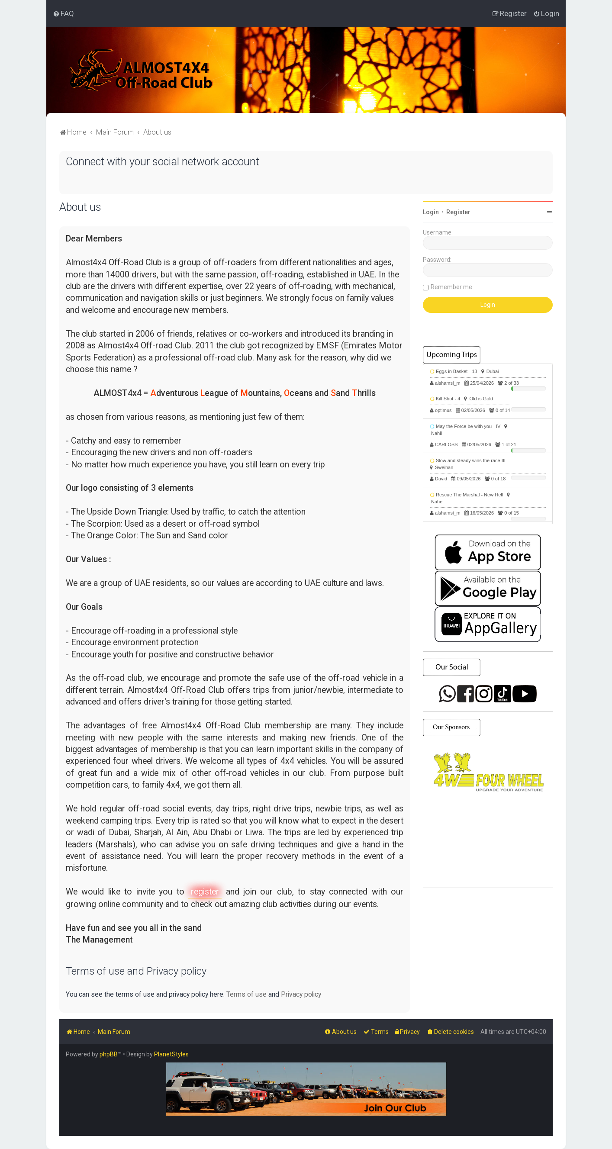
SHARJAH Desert (488, 848)
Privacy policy (301, 994)
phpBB (109, 1054)
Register (458, 212)
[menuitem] (63, 13)
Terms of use (246, 994)
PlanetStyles (171, 1054)
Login (431, 212)
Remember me (451, 286)
